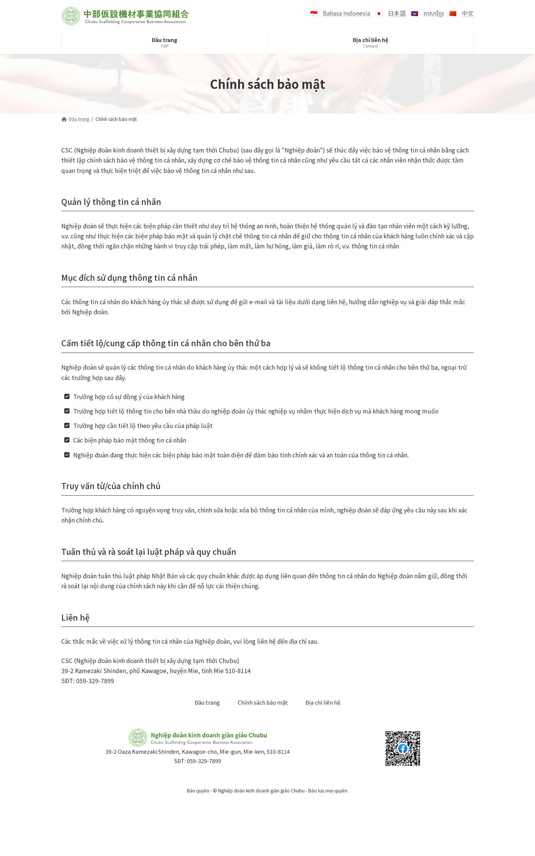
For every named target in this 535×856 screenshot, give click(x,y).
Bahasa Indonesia (346, 13)
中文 (468, 13)
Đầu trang (207, 703)
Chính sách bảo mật (263, 703)
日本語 (397, 13)
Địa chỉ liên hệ (322, 703)
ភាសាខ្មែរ (434, 13)
